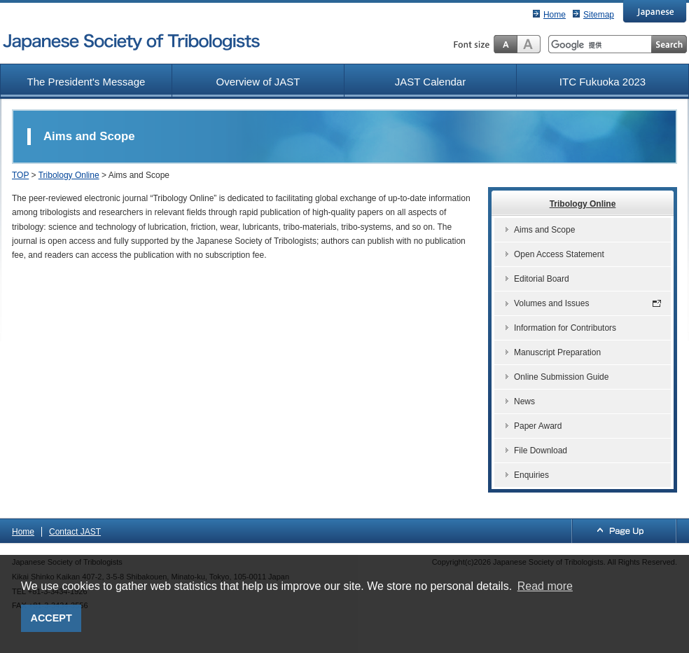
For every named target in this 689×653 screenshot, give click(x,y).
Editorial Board (541, 279)
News (524, 401)
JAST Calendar (430, 82)
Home (554, 15)
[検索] (600, 45)
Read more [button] (545, 586)
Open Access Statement (559, 254)
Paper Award (538, 426)
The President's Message (86, 82)
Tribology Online (69, 175)
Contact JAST (75, 532)
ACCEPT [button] (51, 618)
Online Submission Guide (561, 377)
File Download (540, 450)
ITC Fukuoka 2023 (602, 82)
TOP (20, 175)
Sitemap (598, 15)
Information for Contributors (565, 328)
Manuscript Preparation (557, 352)
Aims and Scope (544, 230)
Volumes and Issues (551, 303)
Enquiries (531, 475)
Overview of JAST (258, 82)
